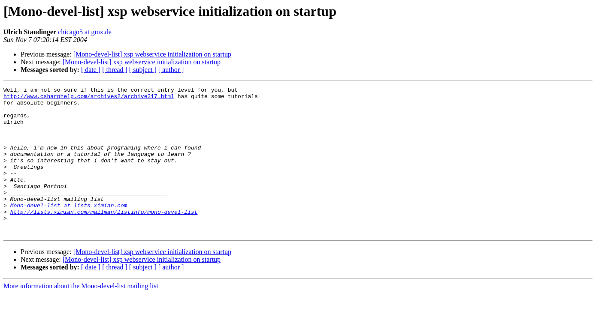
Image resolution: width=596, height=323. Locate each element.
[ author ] (171, 69)
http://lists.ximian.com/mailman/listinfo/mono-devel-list (104, 237)
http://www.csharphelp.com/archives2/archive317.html (88, 98)
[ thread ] (114, 69)
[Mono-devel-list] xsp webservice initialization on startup (152, 54)
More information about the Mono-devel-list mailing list (80, 315)
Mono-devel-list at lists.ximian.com (68, 229)
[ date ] (90, 69)
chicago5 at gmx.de (85, 32)
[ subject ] (143, 69)
